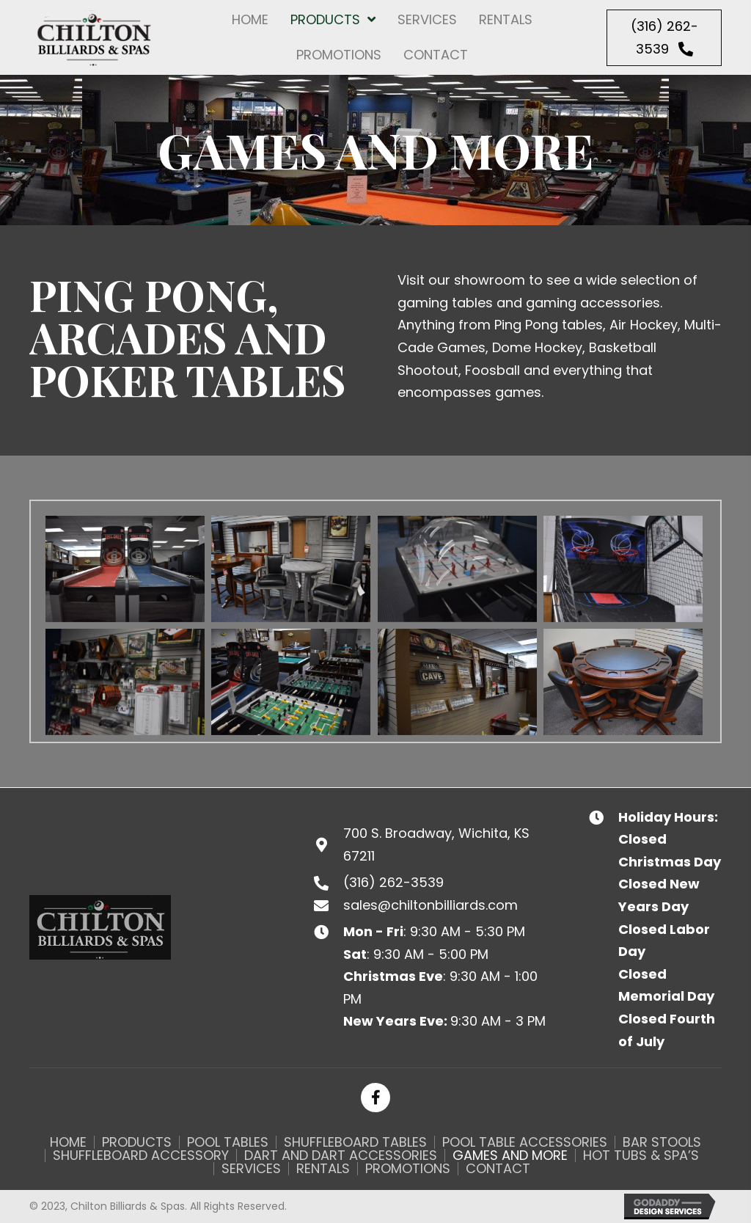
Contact (498, 1168)
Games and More (510, 1155)
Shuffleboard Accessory (141, 1155)
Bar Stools (662, 1142)
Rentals (323, 1168)
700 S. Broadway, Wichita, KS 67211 (436, 844)
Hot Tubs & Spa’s (641, 1155)
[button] (664, 38)
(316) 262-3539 (393, 882)
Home (68, 1142)
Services (251, 1168)
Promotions (407, 1168)
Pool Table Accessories (524, 1142)
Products (137, 1142)
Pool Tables (227, 1142)
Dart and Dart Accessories (340, 1155)
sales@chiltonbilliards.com (430, 905)
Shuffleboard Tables (355, 1142)
